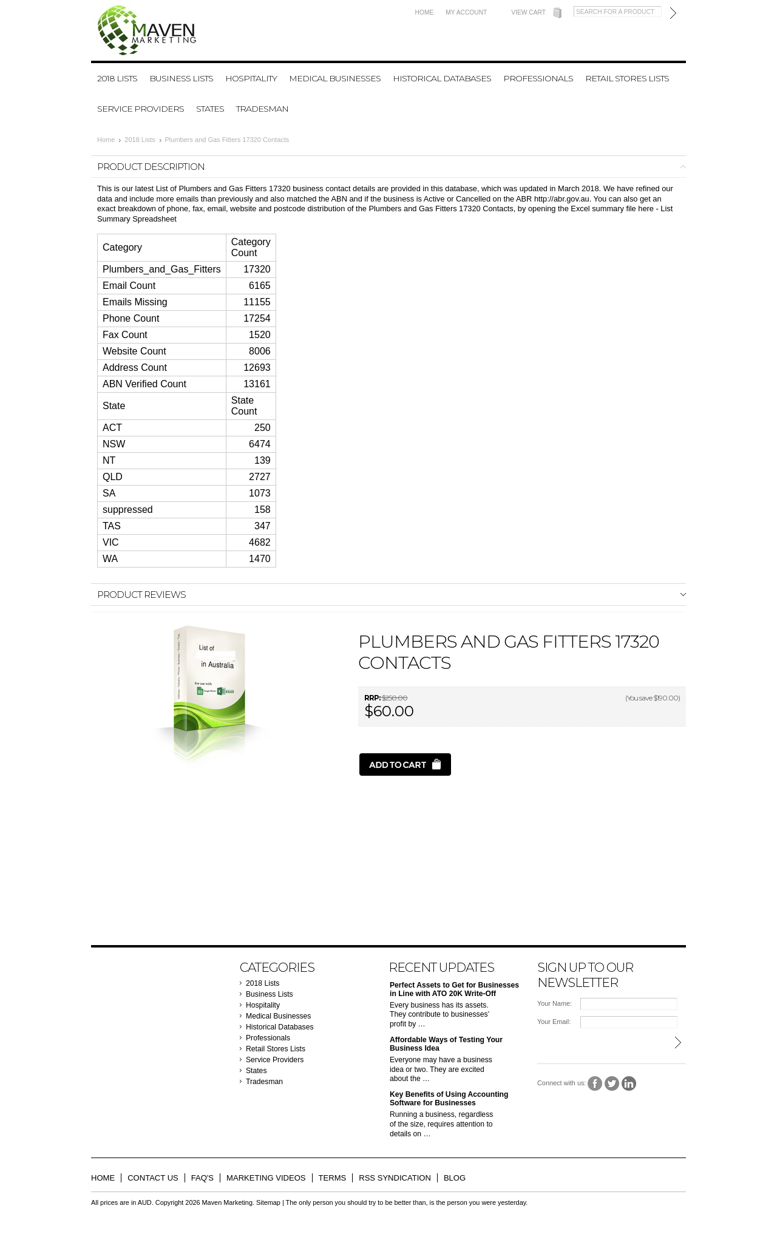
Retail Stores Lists (627, 78)
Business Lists (181, 78)
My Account (466, 12)
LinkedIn (629, 1083)
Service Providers (140, 108)
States (210, 108)
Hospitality (251, 78)
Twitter (612, 1083)
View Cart (528, 12)
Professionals (538, 78)
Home (424, 12)
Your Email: (554, 1021)
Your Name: (554, 1003)
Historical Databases (442, 78)
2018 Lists (117, 78)
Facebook (595, 1083)
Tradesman (262, 108)
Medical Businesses (335, 78)
